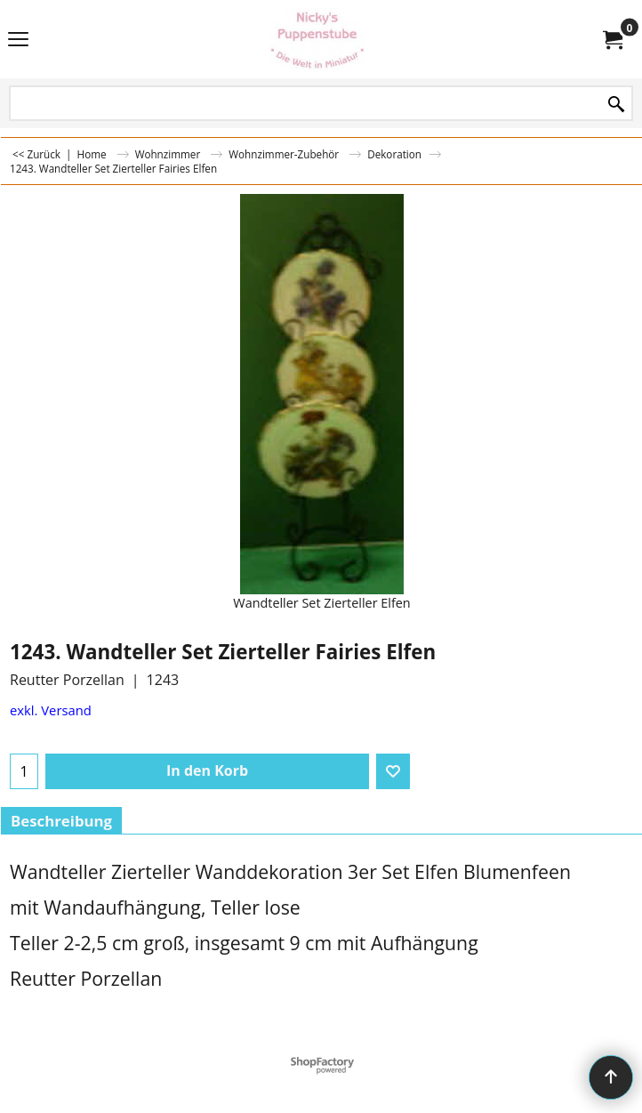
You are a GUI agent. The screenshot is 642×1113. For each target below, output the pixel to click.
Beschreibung (61, 821)
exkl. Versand (51, 710)
